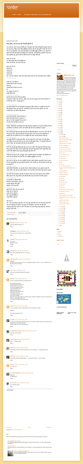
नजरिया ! (60, 162)
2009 (59, 132)
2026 (59, 101)
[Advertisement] (16, 28)
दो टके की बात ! (61, 186)
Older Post (49, 427)
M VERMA (12, 239)
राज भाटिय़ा (12, 319)
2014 (59, 123)
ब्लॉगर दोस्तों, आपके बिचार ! (64, 174)
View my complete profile (62, 95)
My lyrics (60, 231)
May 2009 (61, 215)
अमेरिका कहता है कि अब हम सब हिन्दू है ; (66, 195)
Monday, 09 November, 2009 (27, 373)
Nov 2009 (61, 136)
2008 (59, 225)
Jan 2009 (61, 223)
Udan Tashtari (13, 382)
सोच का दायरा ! (61, 164)
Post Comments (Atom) (17, 429)
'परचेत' (12, 7)
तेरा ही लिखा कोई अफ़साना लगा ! (64, 204)
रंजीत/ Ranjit (12, 347)
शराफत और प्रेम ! (62, 187)
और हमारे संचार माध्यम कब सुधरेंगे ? (65, 149)
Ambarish (12, 278)
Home (29, 427)
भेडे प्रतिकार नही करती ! (63, 172)
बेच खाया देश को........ (63, 193)
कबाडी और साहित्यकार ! (63, 171)
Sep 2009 (61, 208)
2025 (59, 103)
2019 (59, 114)
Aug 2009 (61, 210)
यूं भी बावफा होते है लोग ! (12, 446)
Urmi (11, 270)
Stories (59, 234)
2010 (59, 131)
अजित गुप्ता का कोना (14, 259)
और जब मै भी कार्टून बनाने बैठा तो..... (65, 166)
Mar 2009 (61, 219)
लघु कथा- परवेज (62, 153)
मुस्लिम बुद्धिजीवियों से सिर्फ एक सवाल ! (14, 441)
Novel (59, 233)
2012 (59, 127)
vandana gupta (13, 339)
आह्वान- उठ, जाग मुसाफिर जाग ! (64, 145)
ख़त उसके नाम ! (62, 178)
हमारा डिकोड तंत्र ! (62, 176)
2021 (59, 110)
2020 (59, 112)
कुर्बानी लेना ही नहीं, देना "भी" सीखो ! (65, 143)
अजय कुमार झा (13, 250)
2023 (59, 106)
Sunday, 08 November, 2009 (21, 222)
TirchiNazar (12, 214)
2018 (59, 116)
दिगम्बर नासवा (12, 356)
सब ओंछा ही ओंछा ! (62, 156)
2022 (59, 108)
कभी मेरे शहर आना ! (62, 158)
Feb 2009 (61, 221)
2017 (59, 118)
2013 (59, 125)
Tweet (58, 244)
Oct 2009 (61, 206)
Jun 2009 (61, 213)
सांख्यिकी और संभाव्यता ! (63, 141)
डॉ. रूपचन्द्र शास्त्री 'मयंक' (15, 373)
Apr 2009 (61, 217)
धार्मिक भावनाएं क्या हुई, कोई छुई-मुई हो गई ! (21, 451)
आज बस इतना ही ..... (62, 184)
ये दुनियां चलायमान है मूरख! (63, 138)
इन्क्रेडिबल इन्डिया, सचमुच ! (64, 202)
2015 (59, 121)
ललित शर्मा (12, 222)
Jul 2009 (61, 212)
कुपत (7, 434)
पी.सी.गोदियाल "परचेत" (70, 75)
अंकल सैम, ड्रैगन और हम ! (63, 160)
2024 (59, 104)
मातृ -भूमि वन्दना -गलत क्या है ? (64, 191)
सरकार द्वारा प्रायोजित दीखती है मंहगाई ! (66, 139)
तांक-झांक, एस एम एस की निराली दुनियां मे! (66, 189)
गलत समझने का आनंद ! (63, 182)
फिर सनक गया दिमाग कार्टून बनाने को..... (66, 151)
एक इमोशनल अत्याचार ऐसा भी (64, 200)
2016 (59, 119)
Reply (11, 226)
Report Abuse (60, 240)
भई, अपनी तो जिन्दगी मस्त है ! (64, 154)
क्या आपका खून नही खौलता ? (64, 147)
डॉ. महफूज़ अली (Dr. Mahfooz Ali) (17, 330)
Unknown (12, 306)
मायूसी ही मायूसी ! (62, 180)
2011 (59, 129)
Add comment (10, 390)
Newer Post (9, 427)
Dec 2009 (61, 134)
